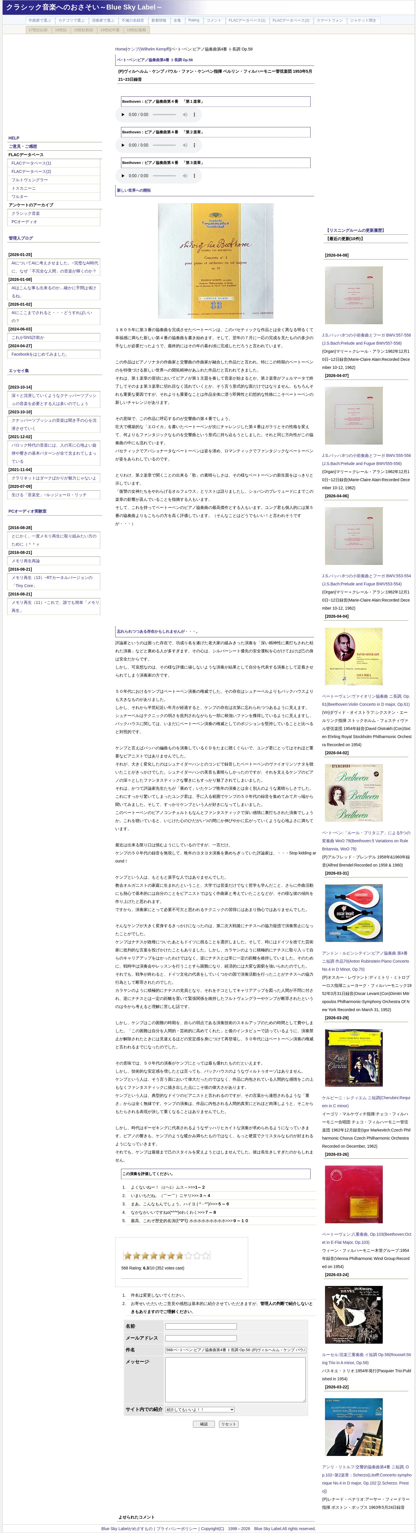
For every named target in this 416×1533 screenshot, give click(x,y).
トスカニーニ (24, 188)
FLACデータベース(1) (31, 163)
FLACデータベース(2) (31, 171)
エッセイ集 (19, 370)
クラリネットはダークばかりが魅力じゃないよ (54, 478)
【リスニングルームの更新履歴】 (355, 230)
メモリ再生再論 (26, 561)
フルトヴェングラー (30, 180)
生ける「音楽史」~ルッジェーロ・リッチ (49, 494)
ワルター (20, 196)
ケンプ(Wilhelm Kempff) (148, 49)
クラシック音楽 (26, 213)
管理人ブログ (21, 238)
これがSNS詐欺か (28, 337)
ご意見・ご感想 (23, 146)
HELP (14, 138)
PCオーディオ (24, 221)
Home (120, 49)
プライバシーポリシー (177, 1528)
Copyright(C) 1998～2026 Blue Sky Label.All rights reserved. (258, 1528)
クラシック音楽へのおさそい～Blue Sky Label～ (84, 7)
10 (205, 1255)
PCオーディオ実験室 (28, 511)
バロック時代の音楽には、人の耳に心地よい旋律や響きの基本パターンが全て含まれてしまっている (54, 453)
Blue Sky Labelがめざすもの (127, 1528)
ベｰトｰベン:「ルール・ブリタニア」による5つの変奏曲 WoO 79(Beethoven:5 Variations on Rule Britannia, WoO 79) (366, 840)
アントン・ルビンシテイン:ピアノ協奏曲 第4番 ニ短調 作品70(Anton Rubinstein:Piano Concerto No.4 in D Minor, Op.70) (365, 961)
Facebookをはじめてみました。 (41, 354)
